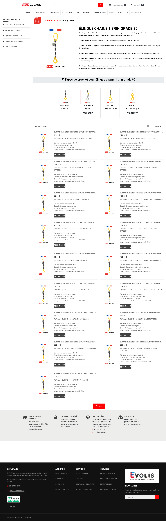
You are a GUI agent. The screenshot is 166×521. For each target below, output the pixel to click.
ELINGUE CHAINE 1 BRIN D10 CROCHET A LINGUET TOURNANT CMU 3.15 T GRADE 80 (141, 165)
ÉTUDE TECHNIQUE (82, 488)
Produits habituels (117, 5)
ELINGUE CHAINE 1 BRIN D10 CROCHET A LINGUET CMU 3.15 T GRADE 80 (75, 133)
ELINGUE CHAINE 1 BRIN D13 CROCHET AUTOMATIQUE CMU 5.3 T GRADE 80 (75, 337)
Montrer (38, 126)
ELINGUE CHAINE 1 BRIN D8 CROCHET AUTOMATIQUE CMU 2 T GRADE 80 (75, 268)
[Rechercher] (100, 5)
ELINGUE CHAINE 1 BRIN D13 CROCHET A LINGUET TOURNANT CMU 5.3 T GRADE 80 (141, 369)
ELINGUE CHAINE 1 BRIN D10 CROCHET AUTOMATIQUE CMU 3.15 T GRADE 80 (141, 133)
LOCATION (79, 494)
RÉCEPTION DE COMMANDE (109, 494)
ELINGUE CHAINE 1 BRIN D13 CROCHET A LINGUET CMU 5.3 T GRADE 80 (141, 337)
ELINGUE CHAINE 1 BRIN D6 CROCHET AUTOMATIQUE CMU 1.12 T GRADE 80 (75, 199)
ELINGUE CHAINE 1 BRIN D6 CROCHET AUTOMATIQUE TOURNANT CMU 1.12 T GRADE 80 (141, 199)
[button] (159, 126)
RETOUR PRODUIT (106, 499)
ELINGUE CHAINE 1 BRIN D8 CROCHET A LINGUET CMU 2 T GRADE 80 (75, 302)
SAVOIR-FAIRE (60, 494)
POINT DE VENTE (61, 488)
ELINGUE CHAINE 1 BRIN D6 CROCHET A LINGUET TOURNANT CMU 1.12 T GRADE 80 (141, 234)
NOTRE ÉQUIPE (60, 499)
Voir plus (99, 437)
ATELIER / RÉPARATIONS (84, 504)
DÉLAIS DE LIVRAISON (107, 488)
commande (136, 5)
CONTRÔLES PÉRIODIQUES (85, 499)
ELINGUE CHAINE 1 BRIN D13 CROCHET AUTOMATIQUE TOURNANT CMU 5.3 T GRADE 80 (75, 369)
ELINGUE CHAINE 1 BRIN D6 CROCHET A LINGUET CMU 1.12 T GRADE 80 (75, 234)
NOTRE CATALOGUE (62, 504)
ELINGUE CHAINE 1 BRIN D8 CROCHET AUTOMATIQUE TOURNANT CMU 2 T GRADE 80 (141, 268)
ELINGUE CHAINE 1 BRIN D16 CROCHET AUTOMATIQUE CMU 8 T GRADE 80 (75, 403)
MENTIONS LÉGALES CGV (108, 504)
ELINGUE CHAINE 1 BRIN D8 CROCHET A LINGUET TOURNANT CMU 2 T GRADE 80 (141, 302)
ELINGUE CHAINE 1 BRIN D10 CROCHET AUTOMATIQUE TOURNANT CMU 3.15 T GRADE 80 (75, 165)
